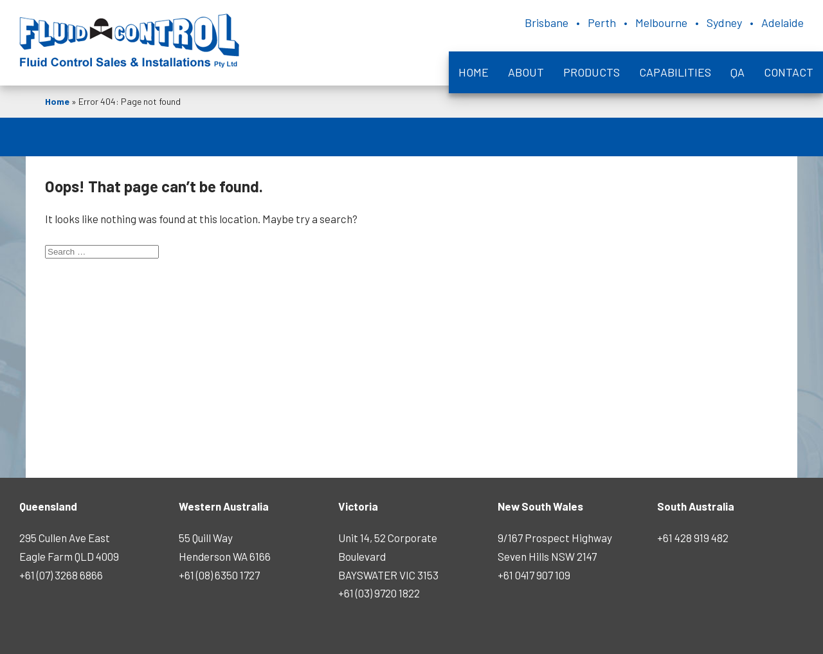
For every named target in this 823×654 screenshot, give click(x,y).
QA (737, 72)
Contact (788, 72)
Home (473, 72)
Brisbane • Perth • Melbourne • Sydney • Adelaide (664, 22)
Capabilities (675, 72)
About (526, 72)
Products (591, 72)
